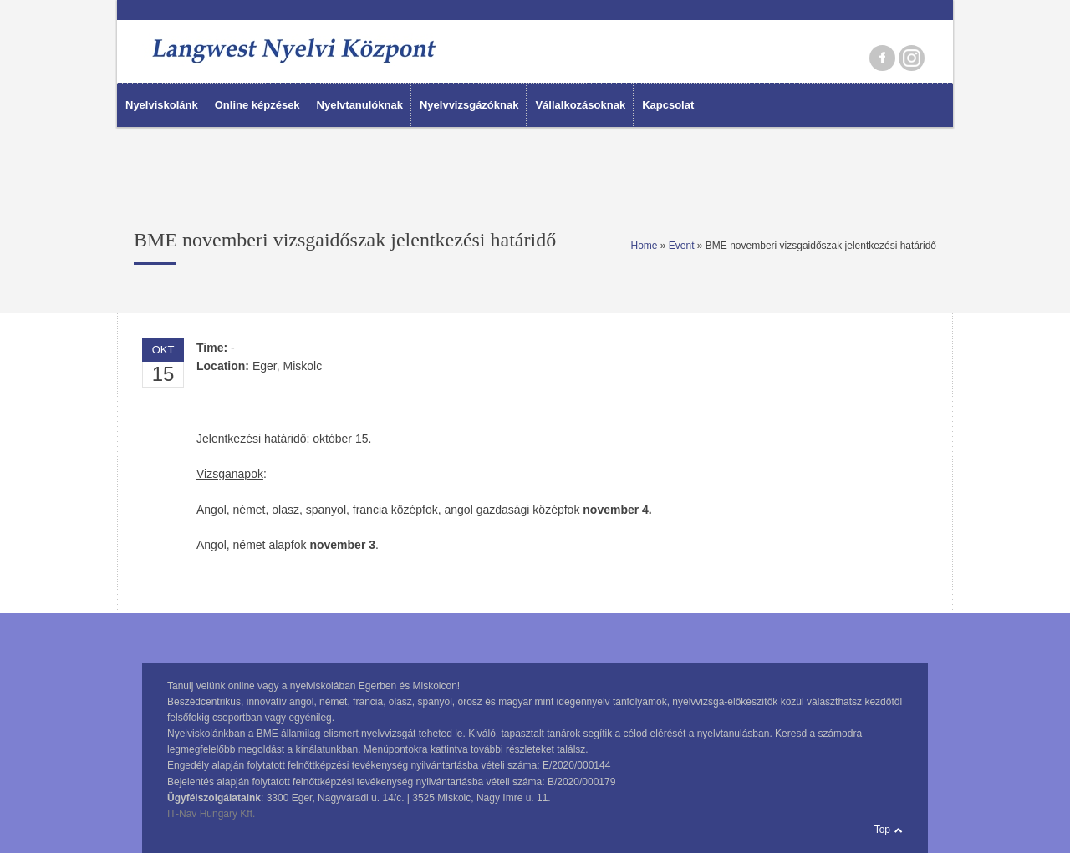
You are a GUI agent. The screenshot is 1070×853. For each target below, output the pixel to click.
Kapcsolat (668, 105)
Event (682, 245)
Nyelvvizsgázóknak (469, 105)
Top (882, 829)
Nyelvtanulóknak (360, 105)
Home (643, 245)
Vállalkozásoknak (580, 105)
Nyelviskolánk (161, 105)
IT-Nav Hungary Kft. (211, 814)
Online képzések (257, 105)
